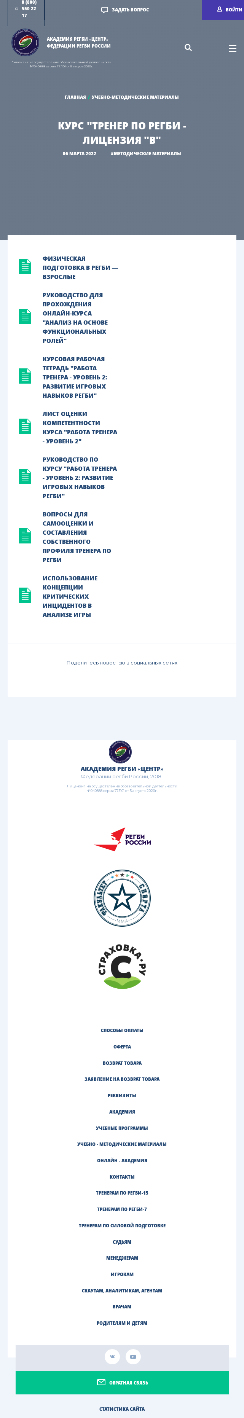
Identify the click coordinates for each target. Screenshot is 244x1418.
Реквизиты (122, 1095)
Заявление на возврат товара (122, 1079)
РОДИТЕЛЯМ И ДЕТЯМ (122, 1323)
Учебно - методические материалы (122, 1144)
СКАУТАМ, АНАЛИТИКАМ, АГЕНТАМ (122, 1290)
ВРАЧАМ (122, 1306)
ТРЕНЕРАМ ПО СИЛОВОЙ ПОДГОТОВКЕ (122, 1225)
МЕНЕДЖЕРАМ (122, 1258)
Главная (75, 97)
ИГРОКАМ (122, 1274)
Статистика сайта (122, 1409)
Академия (122, 1112)
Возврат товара (122, 1063)
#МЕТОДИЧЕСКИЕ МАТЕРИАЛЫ (146, 153)
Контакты (122, 1177)
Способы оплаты (122, 1030)
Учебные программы (122, 1128)
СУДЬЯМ (122, 1242)
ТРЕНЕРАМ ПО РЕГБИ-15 (122, 1193)
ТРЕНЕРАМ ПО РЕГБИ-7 (122, 1209)
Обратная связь (128, 1383)
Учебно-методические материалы (135, 97)
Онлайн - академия (122, 1160)
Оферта (122, 1047)
